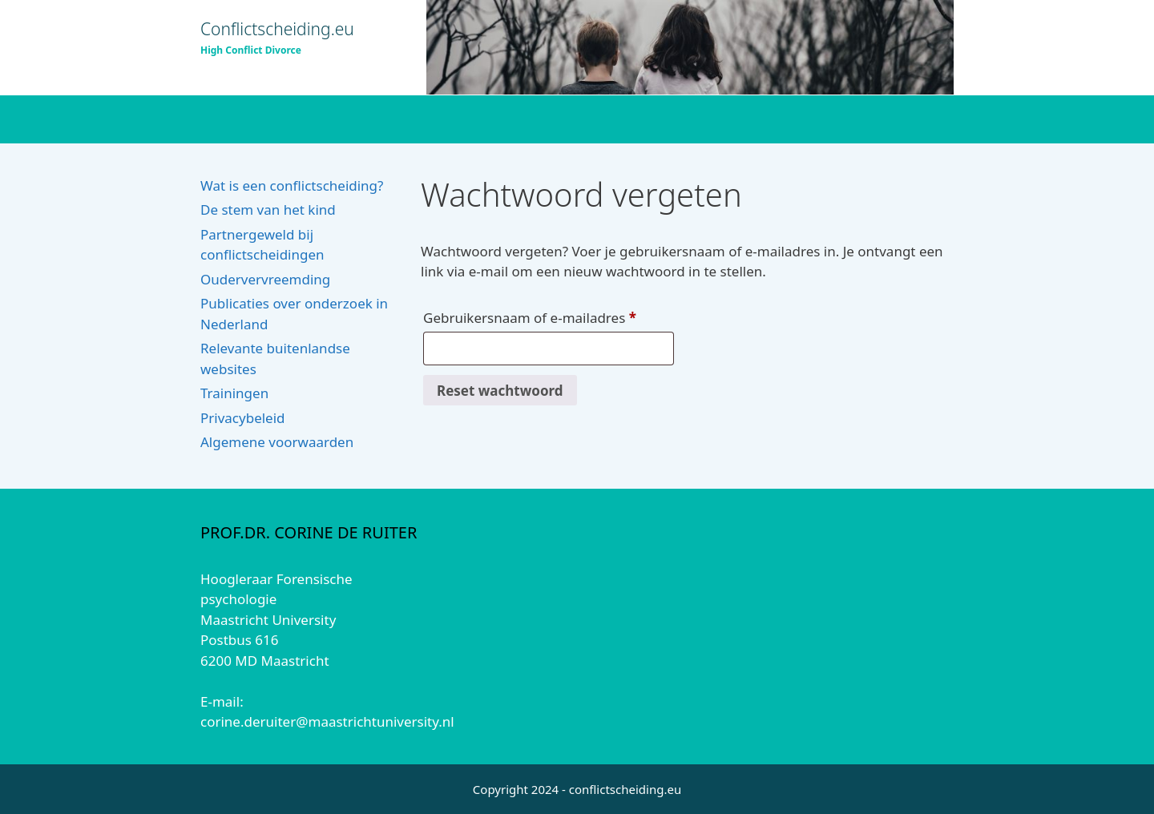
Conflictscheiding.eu (277, 29)
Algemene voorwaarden (276, 442)
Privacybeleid (242, 418)
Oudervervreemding (265, 279)
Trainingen (234, 393)
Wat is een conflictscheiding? (291, 185)
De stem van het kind (268, 209)
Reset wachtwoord (500, 390)
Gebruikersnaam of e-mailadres (548, 315)
